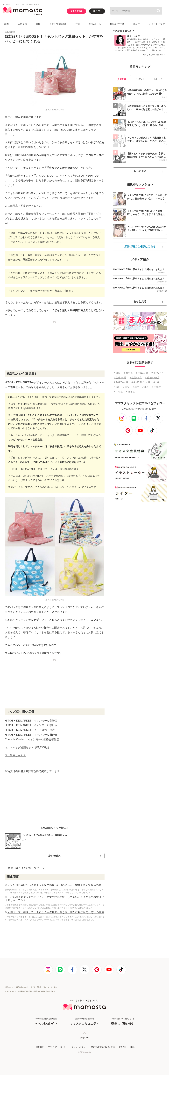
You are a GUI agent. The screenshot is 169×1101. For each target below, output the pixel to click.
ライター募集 (35, 987)
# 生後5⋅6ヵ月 (152, 377)
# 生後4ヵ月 (136, 377)
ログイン (97, 11)
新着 (6, 24)
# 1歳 (156, 382)
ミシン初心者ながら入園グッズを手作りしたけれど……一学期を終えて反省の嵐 (54, 885)
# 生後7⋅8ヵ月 (121, 382)
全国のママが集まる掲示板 (84, 1022)
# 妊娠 (117, 372)
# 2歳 (116, 387)
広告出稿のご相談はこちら (140, 246)
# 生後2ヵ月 (157, 372)
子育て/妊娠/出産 (57, 24)
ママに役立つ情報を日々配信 (46, 1022)
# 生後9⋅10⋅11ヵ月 (141, 382)
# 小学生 (156, 387)
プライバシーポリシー (58, 1047)
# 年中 (136, 387)
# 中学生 (118, 391)
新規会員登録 (76, 11)
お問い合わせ (9, 987)
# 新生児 (128, 372)
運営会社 (122, 1047)
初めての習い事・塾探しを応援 (123, 1022)
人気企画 (22, 24)
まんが (136, 24)
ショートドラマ (157, 24)
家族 (38, 24)
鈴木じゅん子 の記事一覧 (154, 55)
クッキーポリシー (79, 1047)
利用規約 (40, 1047)
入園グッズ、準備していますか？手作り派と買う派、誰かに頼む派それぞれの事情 (55, 912)
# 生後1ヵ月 (142, 372)
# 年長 (145, 387)
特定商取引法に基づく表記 (103, 1047)
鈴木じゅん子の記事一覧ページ (26, 868)
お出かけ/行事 (117, 24)
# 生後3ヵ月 (120, 377)
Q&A (132, 1047)
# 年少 (126, 387)
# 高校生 (130, 391)
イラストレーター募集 (49, 987)
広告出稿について (22, 987)
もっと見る (140, 171)
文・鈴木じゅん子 (15, 755)
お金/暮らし (95, 24)
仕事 (77, 24)
